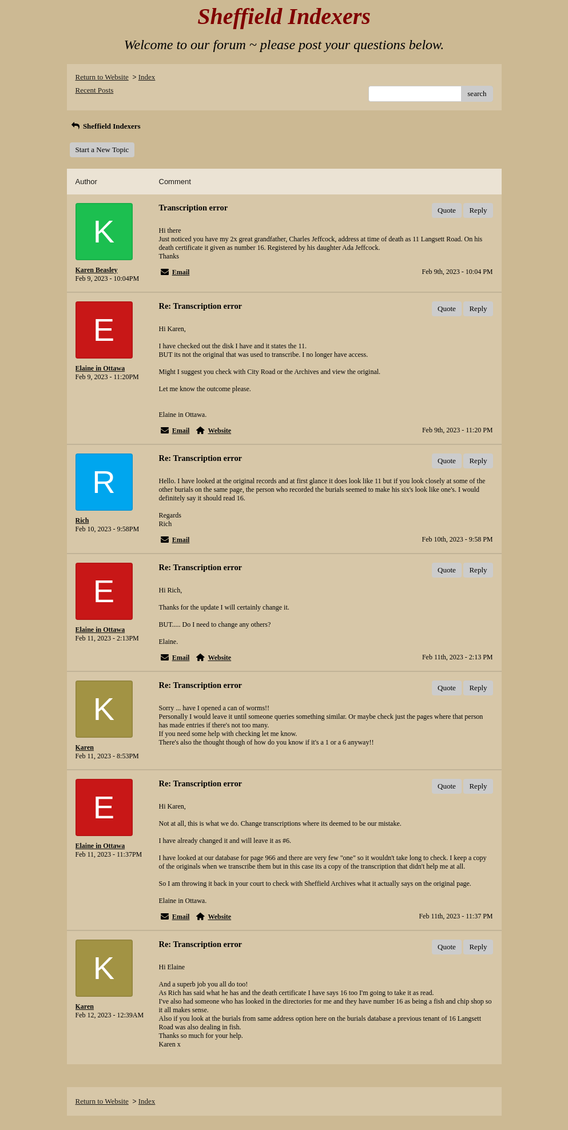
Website (219, 431)
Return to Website (102, 77)
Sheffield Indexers (105, 126)
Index (147, 77)
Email (181, 272)
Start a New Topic (102, 149)
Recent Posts (95, 90)
